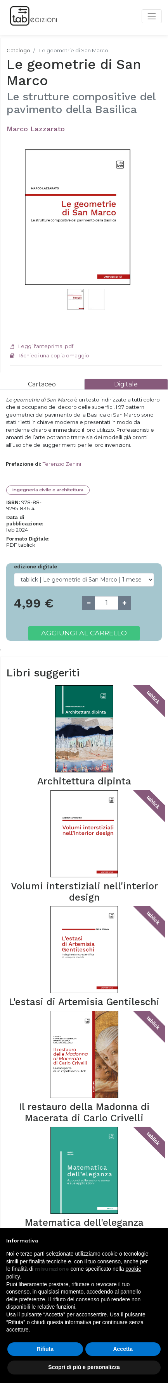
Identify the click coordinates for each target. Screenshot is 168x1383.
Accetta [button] (123, 1349)
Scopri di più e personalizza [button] (84, 1367)
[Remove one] (88, 603)
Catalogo (18, 50)
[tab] (42, 384)
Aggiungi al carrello (84, 633)
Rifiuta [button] (45, 1349)
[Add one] (124, 603)
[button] (21, 226)
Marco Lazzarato (36, 129)
